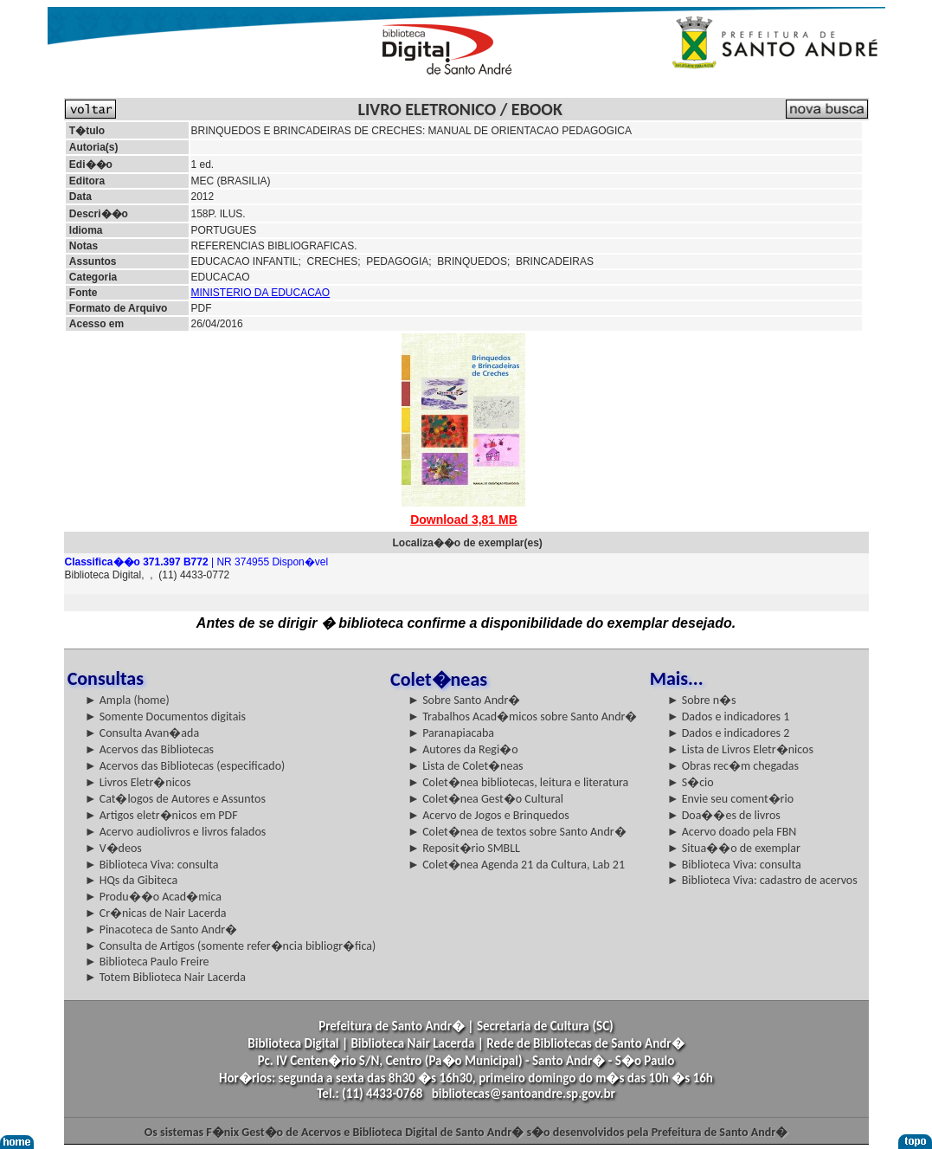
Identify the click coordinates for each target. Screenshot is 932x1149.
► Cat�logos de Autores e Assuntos (175, 798)
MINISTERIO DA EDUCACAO (261, 293)
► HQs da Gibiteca (131, 880)
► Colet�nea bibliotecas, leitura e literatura (518, 782)
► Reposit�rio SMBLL (464, 848)
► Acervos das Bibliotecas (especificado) (185, 765)
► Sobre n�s (701, 700)
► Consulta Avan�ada (142, 733)
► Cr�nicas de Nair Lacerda (156, 913)
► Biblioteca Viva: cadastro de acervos (762, 880)
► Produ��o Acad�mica (153, 896)
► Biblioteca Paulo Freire (147, 961)
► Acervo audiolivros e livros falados (176, 831)
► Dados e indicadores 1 (728, 716)
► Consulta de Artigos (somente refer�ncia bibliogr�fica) (230, 946)
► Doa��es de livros (724, 815)
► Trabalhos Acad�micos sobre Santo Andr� (522, 716)
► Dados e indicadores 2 (728, 733)
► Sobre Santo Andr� (464, 700)
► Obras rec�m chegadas (733, 765)
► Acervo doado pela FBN (732, 831)
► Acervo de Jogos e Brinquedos (488, 815)
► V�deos (113, 848)
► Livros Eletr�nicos (138, 782)
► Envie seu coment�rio (730, 798)
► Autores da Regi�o (462, 749)
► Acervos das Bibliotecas (149, 749)
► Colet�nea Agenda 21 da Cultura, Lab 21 (516, 864)
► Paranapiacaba (451, 733)
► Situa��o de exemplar (733, 848)
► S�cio (690, 782)
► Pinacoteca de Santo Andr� (161, 929)
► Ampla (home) (127, 700)
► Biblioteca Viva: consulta (152, 864)
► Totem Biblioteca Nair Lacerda (165, 977)
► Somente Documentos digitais (165, 716)
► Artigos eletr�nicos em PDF (161, 815)
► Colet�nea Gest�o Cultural (485, 798)
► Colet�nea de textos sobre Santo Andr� (517, 831)
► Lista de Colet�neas (465, 765)
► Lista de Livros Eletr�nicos (740, 749)
